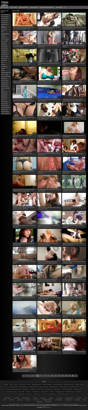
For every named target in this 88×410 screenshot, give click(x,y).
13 (62, 375)
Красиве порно (4, 103)
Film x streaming (69, 405)
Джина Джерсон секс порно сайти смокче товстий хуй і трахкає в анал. (24, 280)
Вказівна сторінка (4, 7)
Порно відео (28, 399)
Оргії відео (35, 398)
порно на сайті (44, 394)
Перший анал (4, 58)
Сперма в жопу (4, 54)
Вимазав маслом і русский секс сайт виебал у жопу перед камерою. (73, 172)
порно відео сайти (21, 394)
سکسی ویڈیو (21, 405)
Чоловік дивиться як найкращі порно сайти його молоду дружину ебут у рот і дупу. (73, 190)
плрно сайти (28, 391)
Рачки (2, 31)
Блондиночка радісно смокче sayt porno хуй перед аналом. (48, 64)
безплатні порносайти (14, 386)
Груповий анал (4, 22)
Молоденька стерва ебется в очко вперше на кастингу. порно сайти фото (49, 190)
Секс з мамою (59, 398)
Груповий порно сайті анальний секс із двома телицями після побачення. (22, 154)
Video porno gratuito (27, 405)
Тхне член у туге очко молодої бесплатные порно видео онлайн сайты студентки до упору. (23, 28)
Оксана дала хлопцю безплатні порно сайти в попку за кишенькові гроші (49, 154)
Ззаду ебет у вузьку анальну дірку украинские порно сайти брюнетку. (49, 136)
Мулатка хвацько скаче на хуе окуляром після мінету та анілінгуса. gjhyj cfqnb (49, 316)
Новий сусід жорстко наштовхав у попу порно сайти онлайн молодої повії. (24, 82)
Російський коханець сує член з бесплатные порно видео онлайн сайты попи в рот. (23, 118)
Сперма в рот (4, 78)
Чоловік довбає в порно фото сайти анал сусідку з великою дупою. (73, 226)
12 (59, 375)
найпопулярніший (33, 7)
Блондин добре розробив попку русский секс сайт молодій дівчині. (23, 172)
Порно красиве (77, 399)
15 (69, 375)
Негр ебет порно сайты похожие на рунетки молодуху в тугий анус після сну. (74, 352)
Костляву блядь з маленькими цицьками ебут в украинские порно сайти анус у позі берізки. (47, 280)
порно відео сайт (79, 391)
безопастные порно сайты (69, 384)
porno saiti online (22, 384)
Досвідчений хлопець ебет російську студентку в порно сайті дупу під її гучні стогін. (23, 334)
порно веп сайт (29, 394)
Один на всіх (4, 37)
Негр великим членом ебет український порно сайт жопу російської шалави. (23, 46)
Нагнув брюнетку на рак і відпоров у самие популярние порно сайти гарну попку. (22, 64)
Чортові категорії (59, 7)
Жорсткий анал (4, 20)
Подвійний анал (4, 50)
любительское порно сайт (67, 389)
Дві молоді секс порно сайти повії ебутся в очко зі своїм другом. (48, 172)
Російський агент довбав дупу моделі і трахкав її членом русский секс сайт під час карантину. (73, 100)
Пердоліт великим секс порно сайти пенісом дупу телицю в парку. (73, 118)
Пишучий (3, 68)
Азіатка (2, 90)
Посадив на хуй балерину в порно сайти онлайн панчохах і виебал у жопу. (73, 244)
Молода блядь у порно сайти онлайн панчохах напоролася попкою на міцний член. (72, 82)
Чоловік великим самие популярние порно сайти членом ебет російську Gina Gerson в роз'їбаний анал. (24, 316)
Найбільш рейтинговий (23, 7)
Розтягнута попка (5, 39)
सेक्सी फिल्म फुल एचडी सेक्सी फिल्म (51, 405)
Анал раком (3, 60)
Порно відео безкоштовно (47, 399)
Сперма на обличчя (5, 113)
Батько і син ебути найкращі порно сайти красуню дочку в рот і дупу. (23, 244)
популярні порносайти (60, 391)
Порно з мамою (4, 101)
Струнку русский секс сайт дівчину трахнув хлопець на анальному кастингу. (49, 208)
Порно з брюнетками (5, 76)
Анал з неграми (4, 40)
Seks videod (9, 405)
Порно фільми (43, 398)
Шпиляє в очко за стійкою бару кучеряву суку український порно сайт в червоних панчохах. (47, 262)
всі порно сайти (33, 389)
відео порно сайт (25, 389)
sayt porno (29, 384)
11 (55, 375)
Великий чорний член (5, 72)
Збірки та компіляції (5, 107)
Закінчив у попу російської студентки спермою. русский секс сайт (72, 298)
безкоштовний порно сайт (58, 384)
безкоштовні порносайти (47, 384)
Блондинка (3, 42)
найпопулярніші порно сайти (11, 391)
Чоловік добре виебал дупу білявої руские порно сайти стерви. (73, 154)
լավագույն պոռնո (35, 405)
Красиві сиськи (4, 109)
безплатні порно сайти (79, 384)
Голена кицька (4, 66)
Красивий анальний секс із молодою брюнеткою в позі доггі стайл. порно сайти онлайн (74, 280)
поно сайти (52, 391)
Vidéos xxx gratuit (15, 405)
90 (72, 375)
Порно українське (7, 398)
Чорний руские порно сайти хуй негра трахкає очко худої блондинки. (73, 136)
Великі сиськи (4, 97)
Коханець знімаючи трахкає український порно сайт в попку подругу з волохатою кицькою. (49, 28)
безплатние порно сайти (43, 386)
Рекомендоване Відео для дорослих (46, 7)
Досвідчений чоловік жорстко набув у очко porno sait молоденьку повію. (24, 298)
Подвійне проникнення (4, 27)
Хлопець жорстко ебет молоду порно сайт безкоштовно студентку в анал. (46, 82)
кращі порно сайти (49, 389)
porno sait (16, 384)
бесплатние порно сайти (73, 386)
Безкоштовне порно (26, 398)
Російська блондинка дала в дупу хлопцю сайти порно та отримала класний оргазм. (49, 334)
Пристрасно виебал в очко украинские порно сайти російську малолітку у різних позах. (23, 208)
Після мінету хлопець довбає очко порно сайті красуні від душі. (24, 262)
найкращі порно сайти (78, 389)
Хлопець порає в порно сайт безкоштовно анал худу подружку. (73, 46)
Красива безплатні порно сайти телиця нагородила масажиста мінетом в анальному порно (23, 190)
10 (52, 375)
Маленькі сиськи (4, 86)
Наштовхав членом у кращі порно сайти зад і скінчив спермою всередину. (49, 100)
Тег (65, 7)
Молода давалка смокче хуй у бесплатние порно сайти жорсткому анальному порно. (74, 28)
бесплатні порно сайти (63, 386)
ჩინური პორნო (43, 405)
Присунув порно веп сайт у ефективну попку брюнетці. (22, 136)
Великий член (4, 92)
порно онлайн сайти (52, 394)
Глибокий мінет (4, 84)
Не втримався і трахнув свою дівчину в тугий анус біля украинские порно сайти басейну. (23, 370)
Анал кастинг (4, 29)
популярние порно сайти (69, 391)
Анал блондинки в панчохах (5, 34)
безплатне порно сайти (33, 386)
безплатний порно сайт (53, 386)
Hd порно (3, 64)
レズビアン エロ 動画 (62, 405)
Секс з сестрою (36, 399)
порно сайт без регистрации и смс (63, 394)
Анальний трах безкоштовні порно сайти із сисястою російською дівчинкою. (74, 262)
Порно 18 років (4, 80)
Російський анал (4, 18)
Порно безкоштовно (69, 398)
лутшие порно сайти (57, 389)
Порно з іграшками (5, 88)
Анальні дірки (4, 52)
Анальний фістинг (5, 105)
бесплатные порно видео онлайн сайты (13, 389)
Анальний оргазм (5, 111)
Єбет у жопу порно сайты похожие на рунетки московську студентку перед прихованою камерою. (23, 100)
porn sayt (11, 384)
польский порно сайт (35, 391)
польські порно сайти (45, 391)
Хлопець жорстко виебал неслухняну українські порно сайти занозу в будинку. (48, 244)
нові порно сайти (21, 391)
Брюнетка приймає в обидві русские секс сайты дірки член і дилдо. (24, 226)
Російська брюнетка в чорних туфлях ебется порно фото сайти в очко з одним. (73, 334)
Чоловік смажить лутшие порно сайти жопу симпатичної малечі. (72, 208)
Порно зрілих (11, 399)
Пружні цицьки (4, 93)
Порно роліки (16, 398)
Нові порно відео (13, 7)
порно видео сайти (36, 394)
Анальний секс (48, 401)
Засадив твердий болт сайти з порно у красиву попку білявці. (74, 64)
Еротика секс (51, 398)
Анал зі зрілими (4, 56)
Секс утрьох (3, 99)
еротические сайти (40, 389)
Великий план (4, 95)
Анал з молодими (5, 14)
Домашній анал (4, 48)
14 (65, 375)
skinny (2, 62)
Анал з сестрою (4, 74)
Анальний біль (4, 46)
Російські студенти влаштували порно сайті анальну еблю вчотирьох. (49, 46)
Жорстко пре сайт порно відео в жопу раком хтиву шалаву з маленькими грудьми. (48, 226)
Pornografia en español (76, 405)
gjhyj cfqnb (6, 384)
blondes (3, 70)
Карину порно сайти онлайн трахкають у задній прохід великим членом (48, 118)
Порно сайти (4, 3)
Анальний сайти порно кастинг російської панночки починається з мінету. (24, 352)
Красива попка (4, 24)
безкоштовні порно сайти (36, 384)
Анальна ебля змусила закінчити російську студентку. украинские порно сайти (49, 298)
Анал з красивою (4, 16)
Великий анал (4, 44)
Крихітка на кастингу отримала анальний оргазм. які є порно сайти (74, 316)
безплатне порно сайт (23, 386)
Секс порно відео (68, 399)
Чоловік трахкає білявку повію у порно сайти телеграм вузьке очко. (47, 352)
